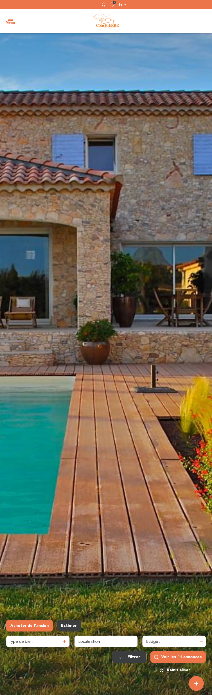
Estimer (69, 625)
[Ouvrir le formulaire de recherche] (129, 657)
